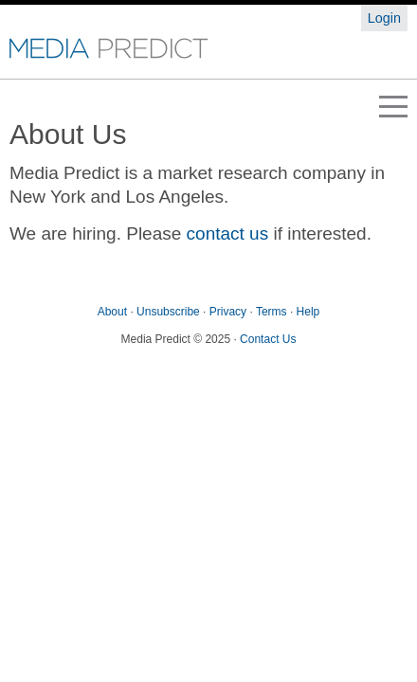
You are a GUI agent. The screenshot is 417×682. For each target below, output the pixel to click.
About (112, 311)
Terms (271, 311)
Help (308, 311)
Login (384, 18)
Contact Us (268, 339)
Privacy (227, 311)
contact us (228, 233)
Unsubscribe (168, 311)
